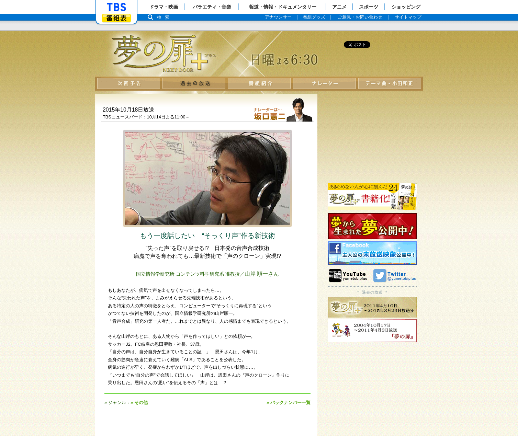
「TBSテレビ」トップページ (116, 7)
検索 (165, 17)
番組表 (116, 18)
